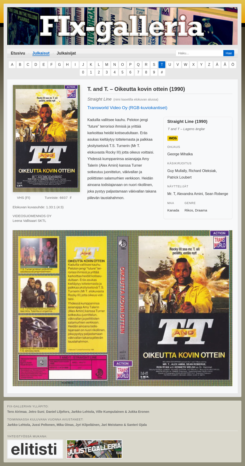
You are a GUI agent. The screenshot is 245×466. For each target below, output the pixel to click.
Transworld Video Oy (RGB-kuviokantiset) (127, 107)
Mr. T (171, 194)
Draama (201, 210)
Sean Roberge (216, 194)
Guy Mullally (177, 171)
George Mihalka (180, 154)
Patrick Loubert (179, 177)
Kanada (173, 210)
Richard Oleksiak (202, 171)
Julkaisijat (66, 53)
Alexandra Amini (190, 194)
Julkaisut (41, 53)
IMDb (173, 138)
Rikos (188, 210)
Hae (229, 53)
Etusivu (18, 53)
